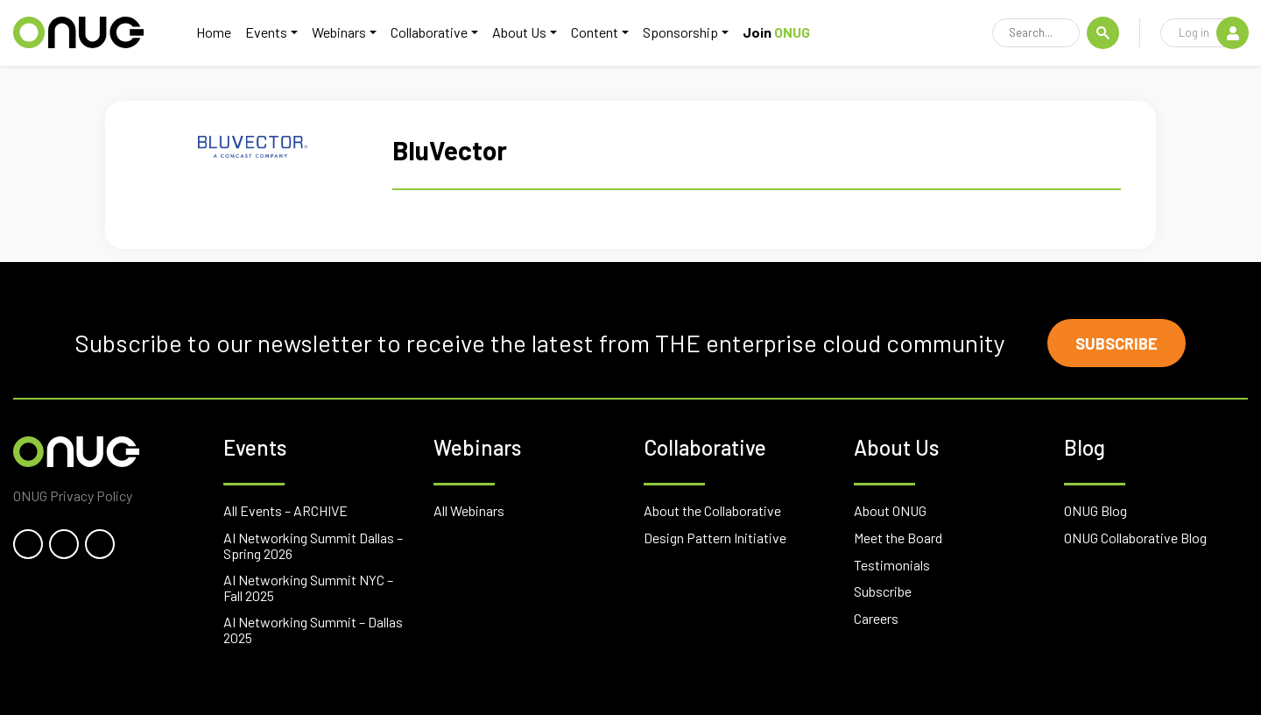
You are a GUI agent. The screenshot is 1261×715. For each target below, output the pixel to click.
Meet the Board (898, 537)
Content (594, 32)
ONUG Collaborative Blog (1135, 537)
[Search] (1036, 33)
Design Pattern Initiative (715, 537)
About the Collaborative (712, 510)
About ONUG (890, 510)
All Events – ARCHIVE (285, 510)
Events (266, 32)
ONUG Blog (1095, 510)
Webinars (339, 32)
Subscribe (1116, 343)
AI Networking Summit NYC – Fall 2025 (308, 587)
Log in (1213, 32)
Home (213, 32)
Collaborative (429, 32)
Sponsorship (680, 32)
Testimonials (892, 564)
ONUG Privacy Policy (72, 495)
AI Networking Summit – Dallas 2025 (313, 629)
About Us (519, 32)
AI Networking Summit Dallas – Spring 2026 (313, 545)
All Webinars (468, 510)
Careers (876, 618)
